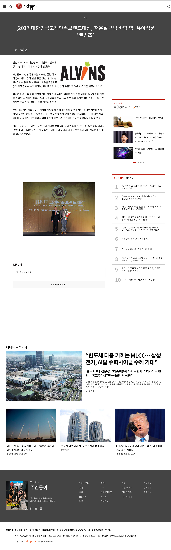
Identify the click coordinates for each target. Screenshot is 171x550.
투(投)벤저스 (122, 107)
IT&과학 (82, 497)
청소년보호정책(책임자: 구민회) (97, 530)
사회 (103, 488)
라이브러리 (127, 492)
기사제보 (148, 483)
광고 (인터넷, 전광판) (32, 530)
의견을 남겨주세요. (24, 272)
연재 (124, 483)
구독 (137, 107)
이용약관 (63, 530)
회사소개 (18, 530)
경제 (81, 488)
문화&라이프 (106, 492)
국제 (81, 492)
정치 (103, 483)
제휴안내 (46, 530)
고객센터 (54, 530)
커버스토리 (84, 483)
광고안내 (148, 492)
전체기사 (105, 501)
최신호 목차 (127, 488)
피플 (81, 501)
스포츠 (104, 497)
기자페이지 (127, 497)
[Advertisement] (52, 156)
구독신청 (148, 488)
